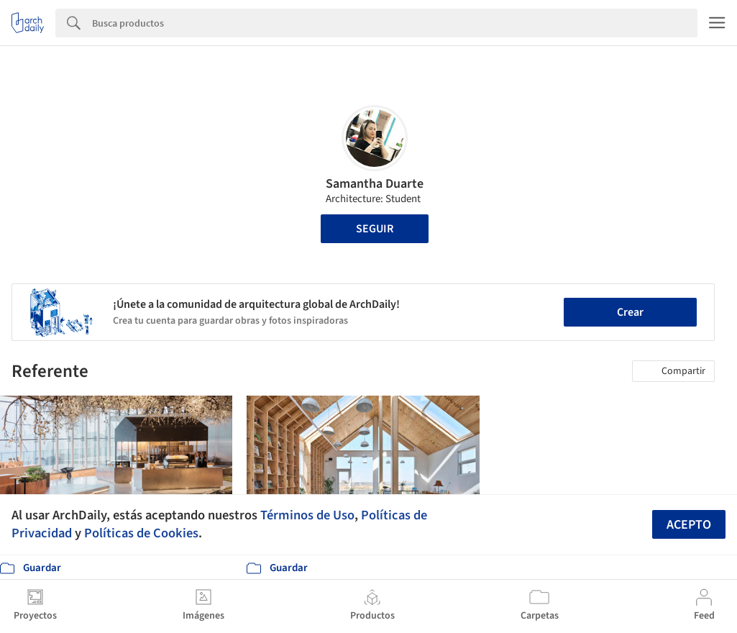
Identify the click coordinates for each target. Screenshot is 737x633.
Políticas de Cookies (141, 533)
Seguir (374, 229)
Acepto (689, 525)
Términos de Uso (307, 515)
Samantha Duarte (375, 184)
